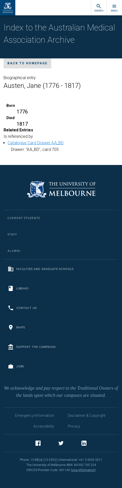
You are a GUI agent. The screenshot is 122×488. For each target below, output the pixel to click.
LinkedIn (84, 444)
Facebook (38, 444)
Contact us (22, 308)
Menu (114, 8)
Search (98, 8)
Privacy (74, 426)
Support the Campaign (32, 347)
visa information (83, 470)
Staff (12, 234)
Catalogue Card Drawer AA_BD (36, 142)
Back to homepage (27, 63)
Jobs (16, 366)
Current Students (24, 218)
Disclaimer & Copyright (86, 415)
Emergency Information (34, 415)
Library (18, 288)
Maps (16, 327)
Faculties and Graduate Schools (41, 269)
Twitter (61, 444)
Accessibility (43, 426)
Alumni (14, 251)
